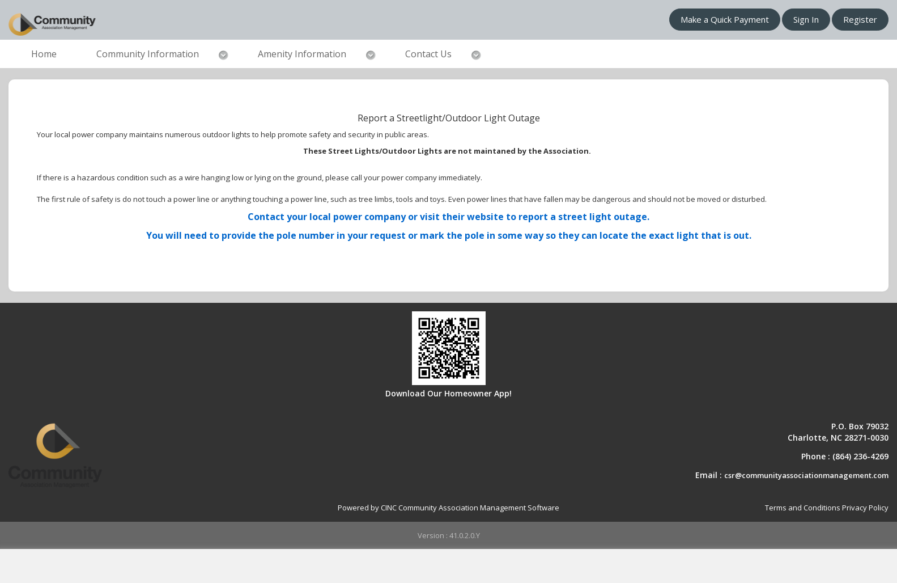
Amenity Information (302, 54)
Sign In (806, 19)
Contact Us (428, 54)
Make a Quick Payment (725, 19)
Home (44, 54)
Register (860, 19)
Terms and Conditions (802, 507)
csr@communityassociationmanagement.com (806, 475)
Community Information (147, 54)
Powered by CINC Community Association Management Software (448, 507)
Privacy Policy (865, 507)
